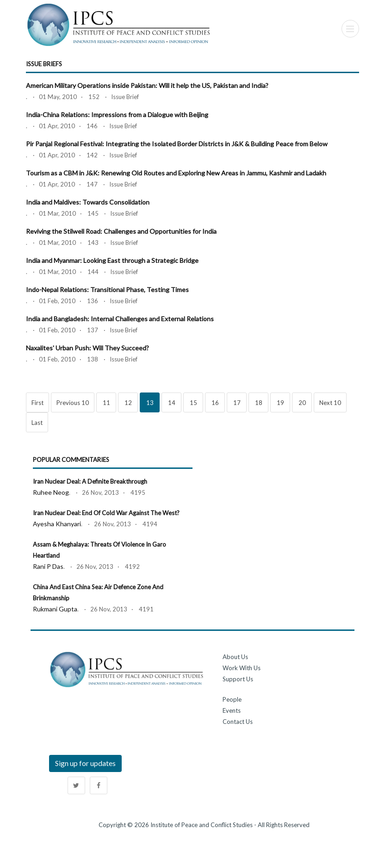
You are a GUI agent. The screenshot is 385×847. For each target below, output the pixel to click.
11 (106, 402)
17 (237, 402)
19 (280, 402)
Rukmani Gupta (55, 609)
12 (128, 402)
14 (171, 402)
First (37, 402)
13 (150, 402)
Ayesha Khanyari (57, 524)
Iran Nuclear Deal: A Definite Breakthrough (90, 481)
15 (193, 402)
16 (215, 402)
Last (37, 422)
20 (302, 402)
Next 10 (330, 402)
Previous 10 (72, 402)
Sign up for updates (85, 763)
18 (258, 402)
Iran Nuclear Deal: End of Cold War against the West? (106, 513)
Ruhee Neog (51, 492)
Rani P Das (48, 566)
